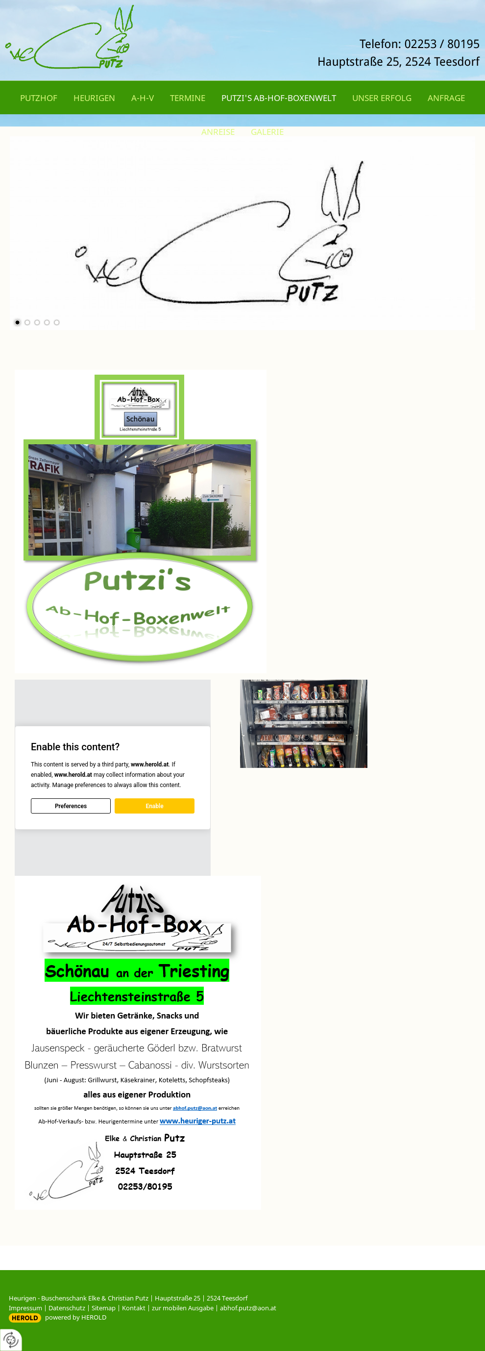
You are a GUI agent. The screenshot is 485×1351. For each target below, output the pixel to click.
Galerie (267, 131)
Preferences (71, 806)
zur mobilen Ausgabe (183, 1307)
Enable (154, 806)
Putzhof (38, 97)
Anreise (218, 131)
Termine (187, 97)
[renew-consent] (11, 1340)
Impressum (25, 1307)
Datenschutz (66, 1307)
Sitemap (104, 1307)
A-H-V (142, 97)
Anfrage (446, 97)
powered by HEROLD (75, 1317)
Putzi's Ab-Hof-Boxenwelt (278, 97)
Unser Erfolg (382, 97)
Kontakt (134, 1307)
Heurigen (94, 97)
